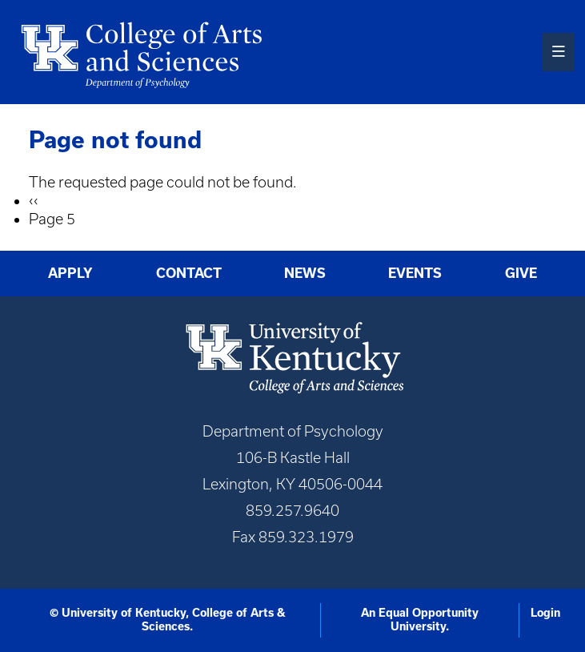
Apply (70, 273)
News (305, 273)
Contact (189, 273)
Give (521, 273)
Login (545, 612)
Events (415, 273)
